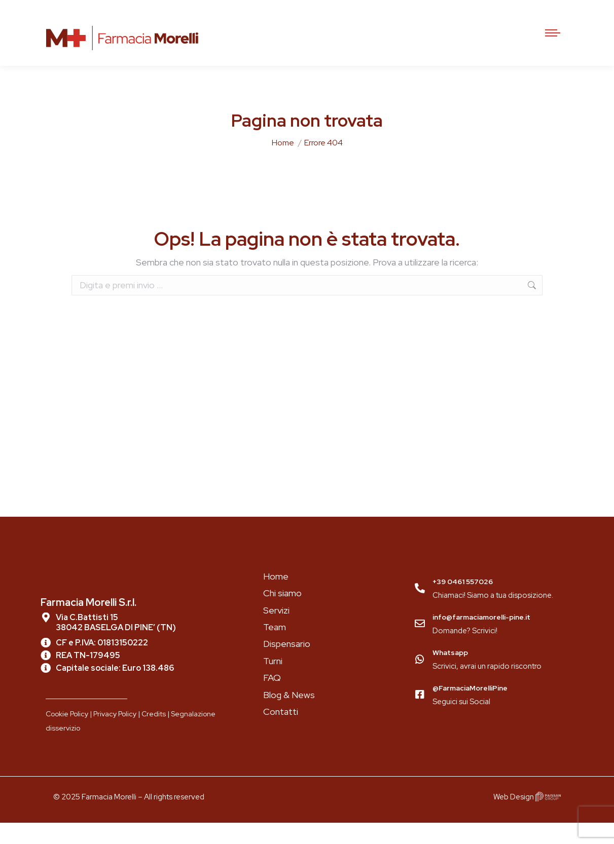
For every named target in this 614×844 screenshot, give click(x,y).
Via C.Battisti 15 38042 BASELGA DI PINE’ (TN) (116, 643)
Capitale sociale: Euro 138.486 (115, 689)
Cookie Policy (67, 735)
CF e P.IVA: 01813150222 (102, 664)
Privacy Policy (114, 735)
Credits (153, 735)
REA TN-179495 (88, 676)
